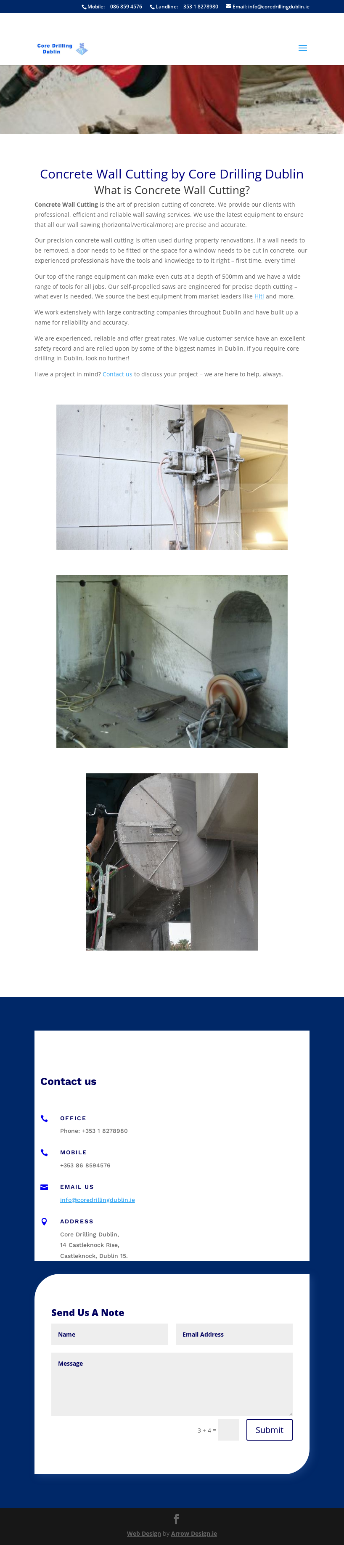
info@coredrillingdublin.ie (268, 7)
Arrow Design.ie (194, 1533)
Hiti (259, 296)
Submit (269, 1430)
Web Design (144, 1533)
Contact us (118, 374)
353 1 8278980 (184, 7)
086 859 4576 (112, 7)
